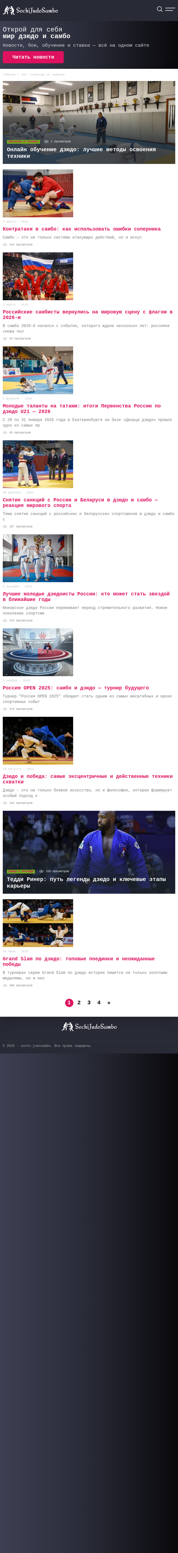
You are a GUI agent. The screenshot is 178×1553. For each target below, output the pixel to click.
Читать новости (33, 57)
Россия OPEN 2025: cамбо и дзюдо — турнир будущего (76, 688)
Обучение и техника (23, 141)
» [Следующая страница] (108, 1003)
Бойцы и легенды (21, 871)
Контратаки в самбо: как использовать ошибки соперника (82, 229)
